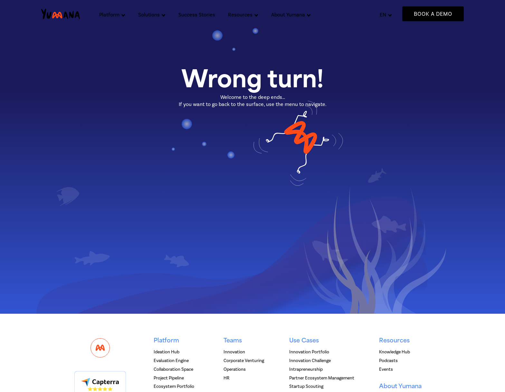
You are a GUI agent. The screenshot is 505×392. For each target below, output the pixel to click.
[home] (60, 14)
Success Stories (196, 15)
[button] (112, 14)
